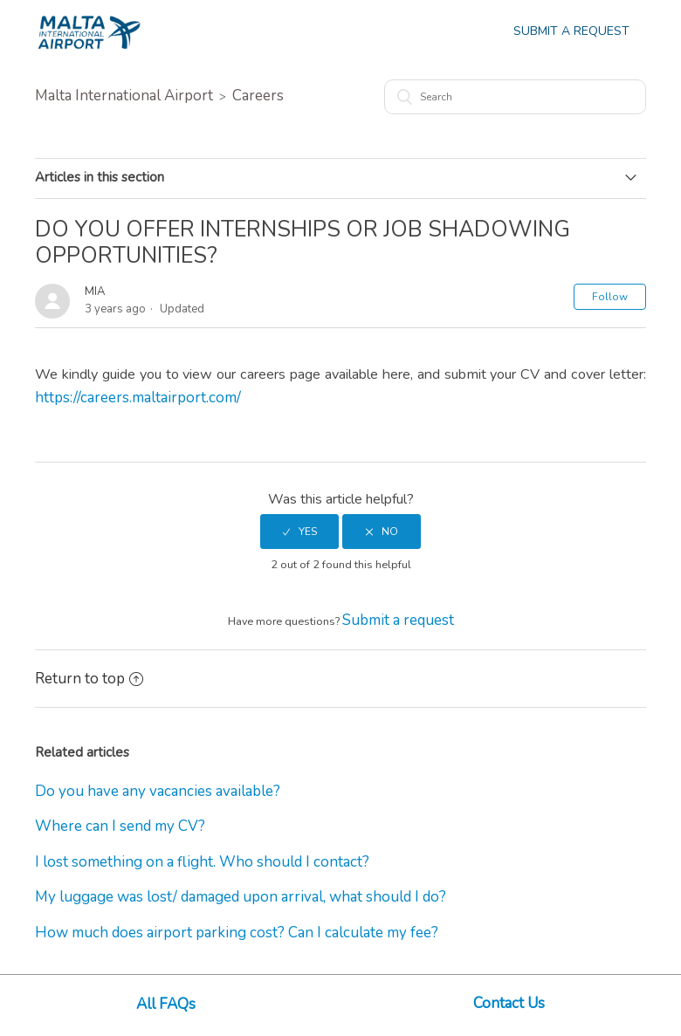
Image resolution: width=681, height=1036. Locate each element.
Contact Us (509, 1003)
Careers (258, 96)
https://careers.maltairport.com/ (138, 398)
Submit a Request (571, 31)
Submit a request (398, 620)
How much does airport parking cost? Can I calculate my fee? (236, 933)
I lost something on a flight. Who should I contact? (202, 862)
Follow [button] (610, 297)
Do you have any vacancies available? (157, 791)
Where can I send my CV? (120, 826)
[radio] (299, 531)
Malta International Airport (124, 96)
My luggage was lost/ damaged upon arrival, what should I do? (240, 897)
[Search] (515, 96)
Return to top (89, 679)
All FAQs (166, 1004)
